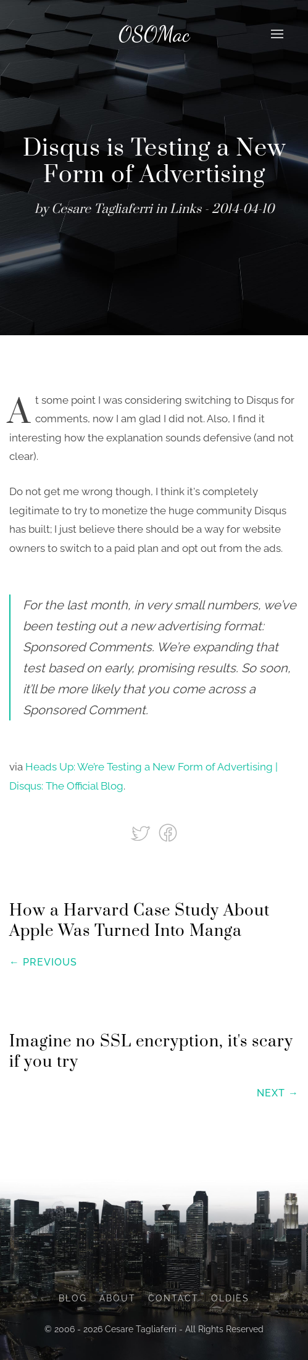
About (117, 1298)
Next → (278, 1093)
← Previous (43, 962)
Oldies (230, 1298)
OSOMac (154, 34)
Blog (73, 1298)
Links (185, 209)
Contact (173, 1298)
